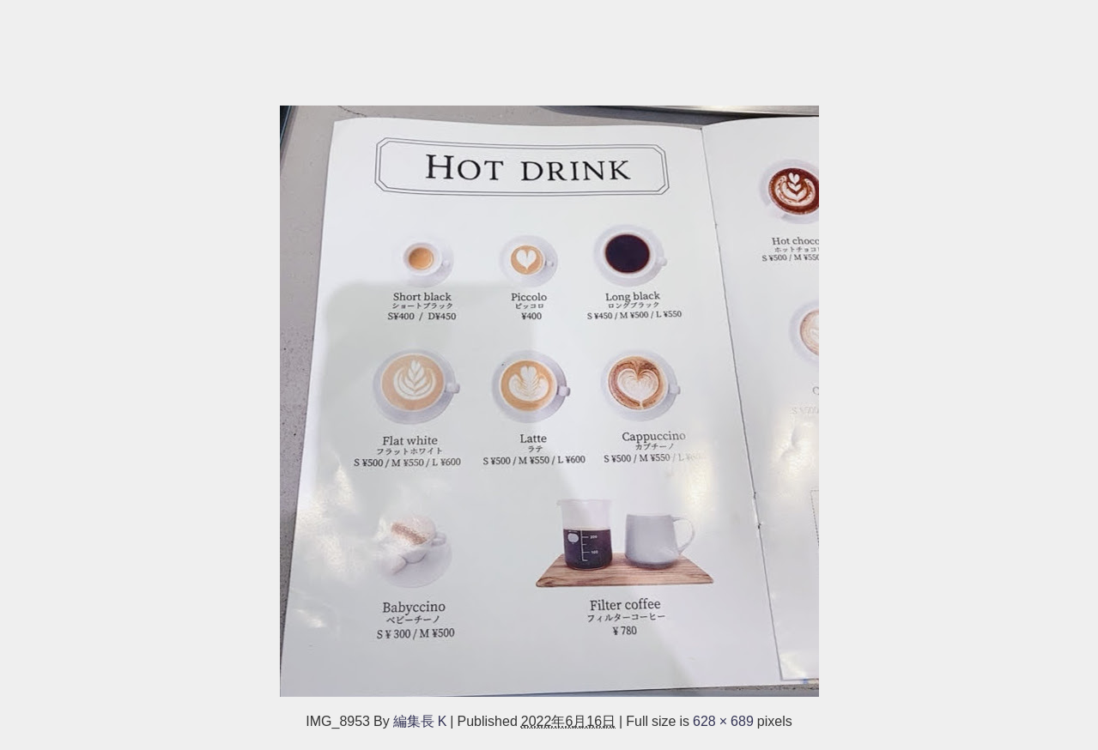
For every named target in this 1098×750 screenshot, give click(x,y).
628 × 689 (723, 721)
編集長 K (420, 721)
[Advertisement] (515, 44)
